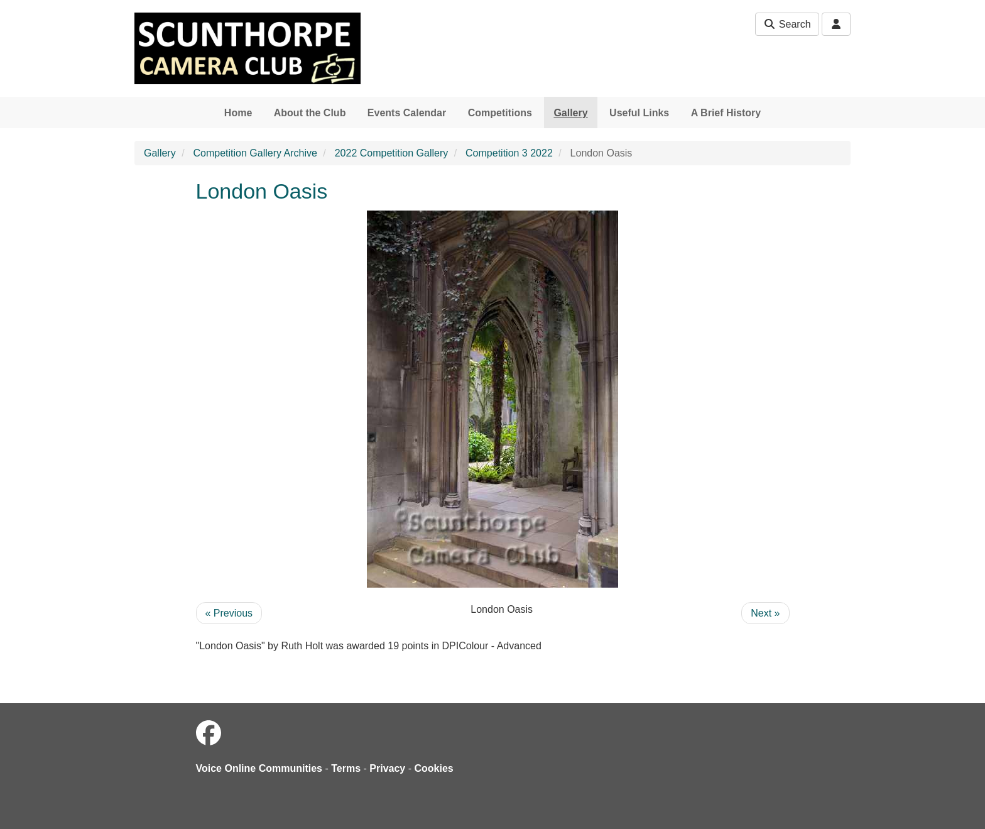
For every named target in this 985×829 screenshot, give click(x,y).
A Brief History (726, 112)
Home (238, 112)
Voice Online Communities (259, 768)
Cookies (434, 768)
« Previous (229, 613)
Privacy (387, 768)
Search (786, 24)
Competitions (500, 112)
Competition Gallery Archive (255, 153)
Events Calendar (406, 112)
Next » (765, 613)
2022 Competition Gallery (392, 153)
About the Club (310, 112)
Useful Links (639, 112)
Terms (346, 768)
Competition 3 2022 (509, 153)
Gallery (570, 112)
